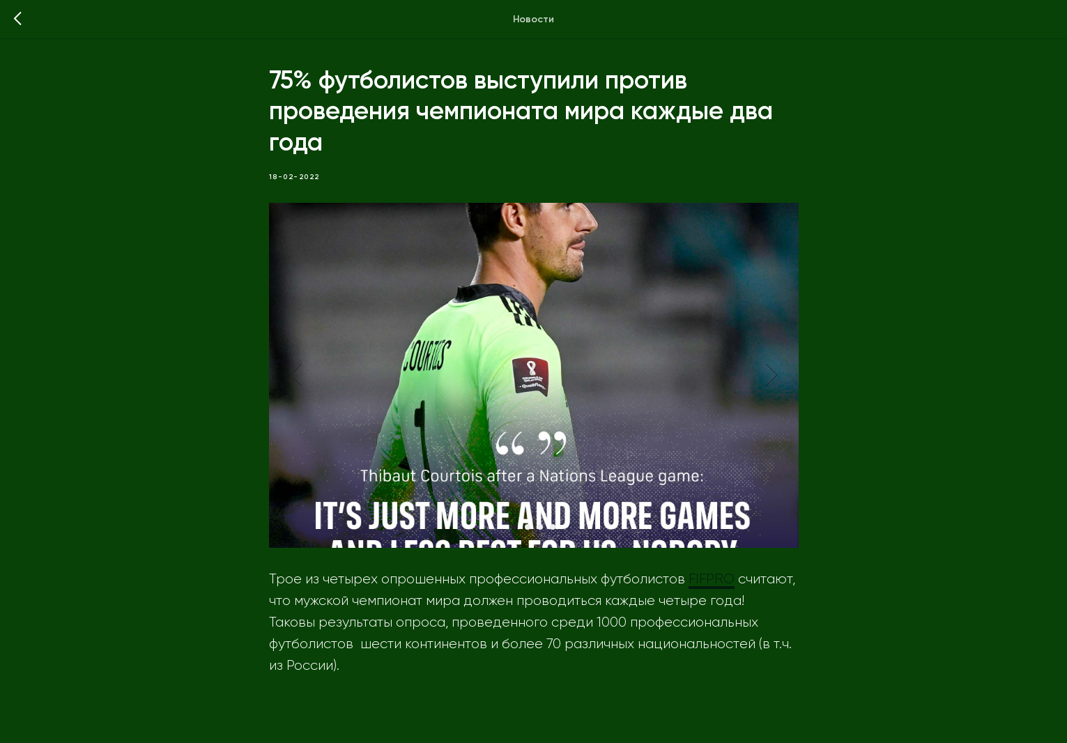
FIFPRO (712, 579)
